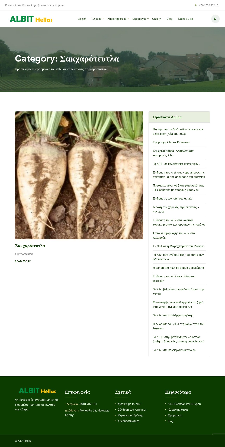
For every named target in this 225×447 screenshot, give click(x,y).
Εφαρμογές (139, 18)
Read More (23, 261)
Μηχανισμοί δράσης (130, 415)
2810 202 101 (88, 404)
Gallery (156, 18)
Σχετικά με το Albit (129, 404)
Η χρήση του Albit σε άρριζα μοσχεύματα (178, 267)
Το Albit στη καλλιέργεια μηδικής (173, 315)
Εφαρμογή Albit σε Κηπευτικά (171, 142)
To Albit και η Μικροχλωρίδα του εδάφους (178, 246)
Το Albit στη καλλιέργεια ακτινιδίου (174, 350)
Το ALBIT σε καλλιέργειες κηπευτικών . (176, 164)
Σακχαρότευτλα (30, 246)
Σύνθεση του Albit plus (132, 409)
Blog (169, 18)
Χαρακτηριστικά (116, 18)
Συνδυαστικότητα (128, 421)
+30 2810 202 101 (209, 5)
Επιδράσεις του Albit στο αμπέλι (172, 198)
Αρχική (82, 18)
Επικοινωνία (185, 18)
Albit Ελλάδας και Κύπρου (184, 404)
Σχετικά (96, 18)
